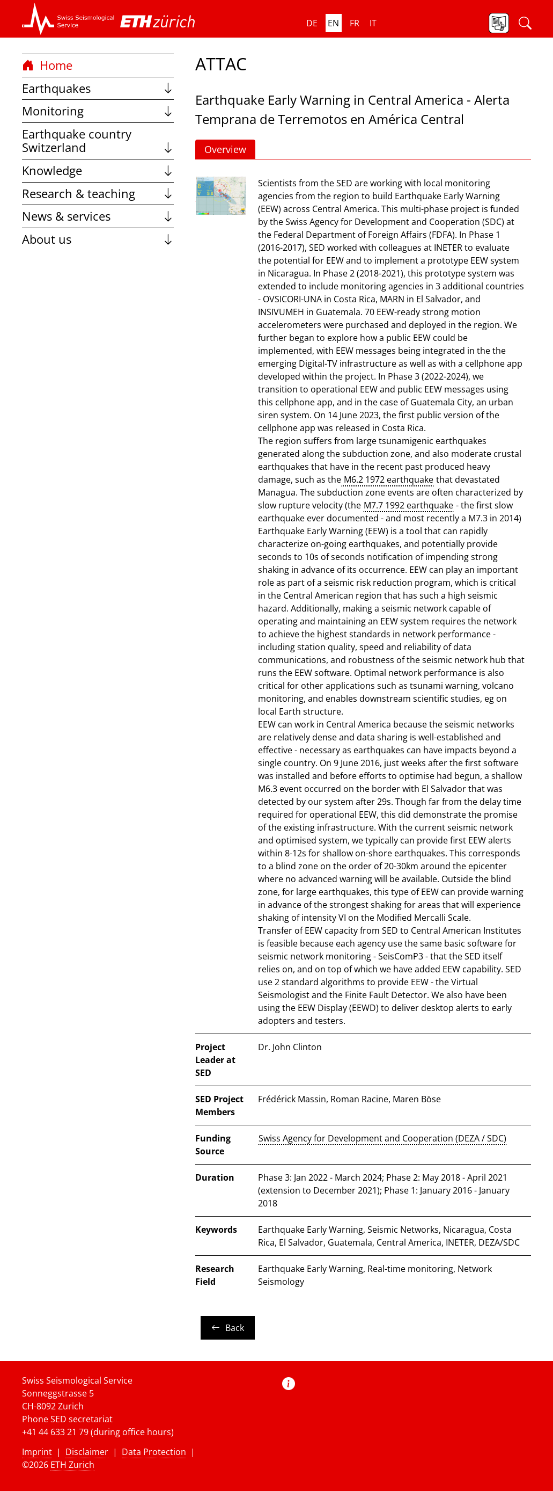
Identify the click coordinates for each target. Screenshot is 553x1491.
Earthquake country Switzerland (98, 141)
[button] (68, 19)
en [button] (333, 23)
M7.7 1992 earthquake (408, 505)
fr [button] (354, 23)
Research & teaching (98, 193)
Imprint (37, 1452)
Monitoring (98, 111)
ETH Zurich (72, 1465)
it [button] (373, 23)
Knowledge (98, 170)
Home (47, 65)
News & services (98, 216)
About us (98, 239)
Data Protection (154, 1452)
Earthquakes (98, 88)
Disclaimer (86, 1452)
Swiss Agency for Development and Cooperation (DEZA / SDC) (382, 1138)
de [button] (312, 23)
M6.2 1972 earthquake (387, 479)
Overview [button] (225, 149)
